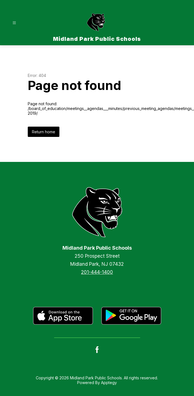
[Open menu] (14, 23)
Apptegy (109, 382)
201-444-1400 (97, 272)
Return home (43, 131)
